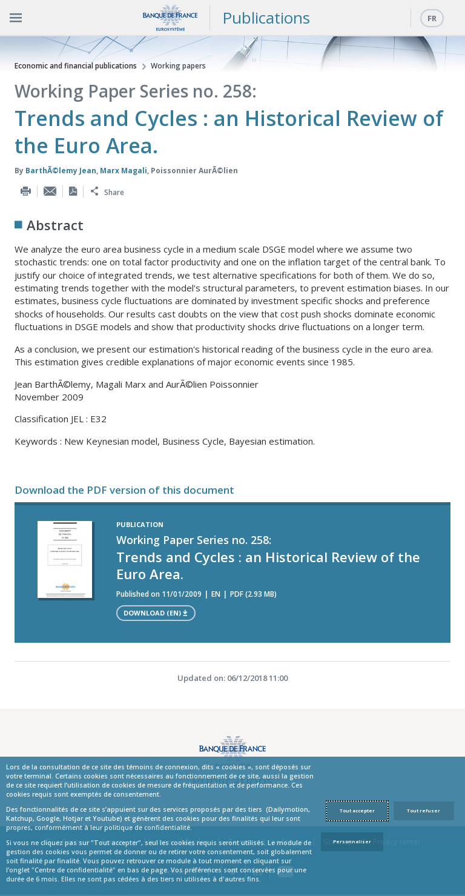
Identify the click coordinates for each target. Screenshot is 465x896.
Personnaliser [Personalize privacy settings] (352, 841)
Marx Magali (123, 170)
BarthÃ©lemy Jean (60, 170)
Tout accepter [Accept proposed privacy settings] (357, 811)
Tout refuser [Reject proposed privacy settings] (423, 811)
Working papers (178, 66)
